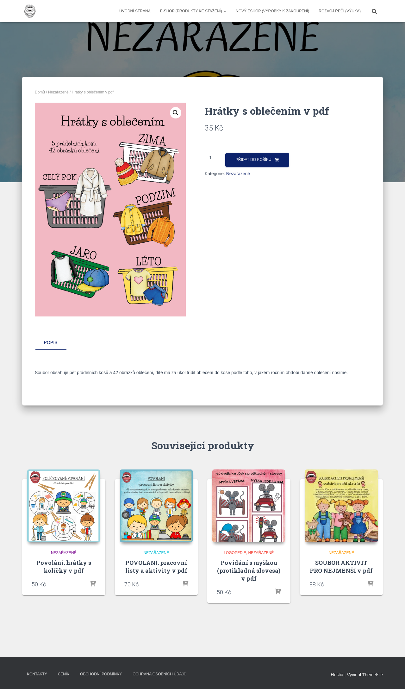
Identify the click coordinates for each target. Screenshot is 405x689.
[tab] (55, 342)
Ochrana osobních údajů (159, 674)
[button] (175, 112)
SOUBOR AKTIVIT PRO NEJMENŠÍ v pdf (341, 566)
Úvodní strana (135, 11)
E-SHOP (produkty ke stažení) (193, 11)
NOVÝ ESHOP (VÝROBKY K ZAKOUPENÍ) (272, 11)
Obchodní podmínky (101, 674)
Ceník (64, 674)
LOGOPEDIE (235, 553)
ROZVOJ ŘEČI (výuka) (340, 11)
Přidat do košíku (253, 159)
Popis (51, 342)
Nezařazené (58, 92)
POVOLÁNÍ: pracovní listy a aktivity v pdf (156, 566)
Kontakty (37, 674)
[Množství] (213, 158)
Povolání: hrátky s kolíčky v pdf (63, 566)
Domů (40, 92)
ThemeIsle (372, 674)
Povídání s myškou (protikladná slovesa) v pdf (248, 570)
